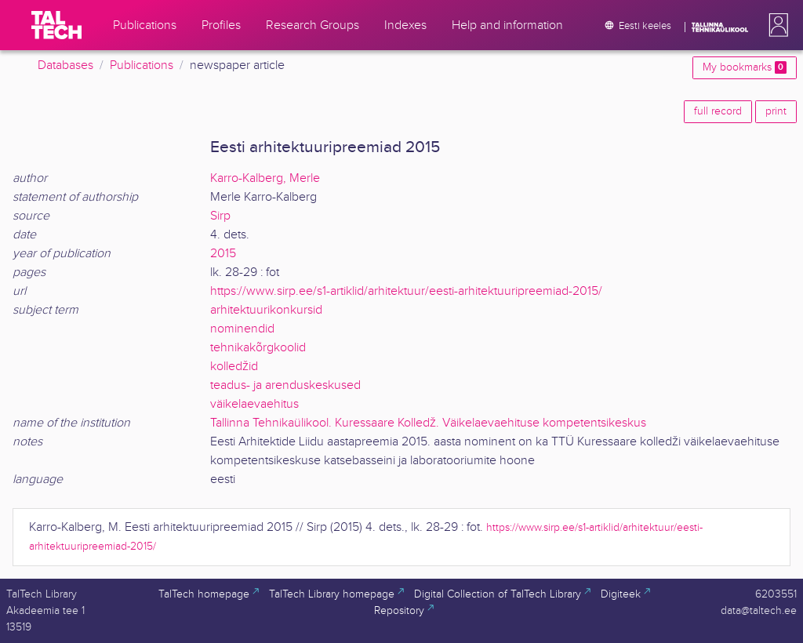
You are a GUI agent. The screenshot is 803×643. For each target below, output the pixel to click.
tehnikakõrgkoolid (258, 347)
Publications (141, 65)
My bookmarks (745, 67)
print (776, 111)
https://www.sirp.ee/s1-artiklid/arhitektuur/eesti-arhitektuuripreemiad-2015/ (406, 291)
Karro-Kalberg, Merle (265, 178)
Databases (65, 65)
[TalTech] (56, 25)
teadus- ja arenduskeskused (285, 385)
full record (718, 111)
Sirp (220, 216)
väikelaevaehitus (254, 404)
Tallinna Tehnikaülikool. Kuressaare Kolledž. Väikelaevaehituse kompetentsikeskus (428, 423)
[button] (775, 25)
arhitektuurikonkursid (266, 310)
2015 (223, 253)
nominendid (242, 329)
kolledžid (234, 366)
